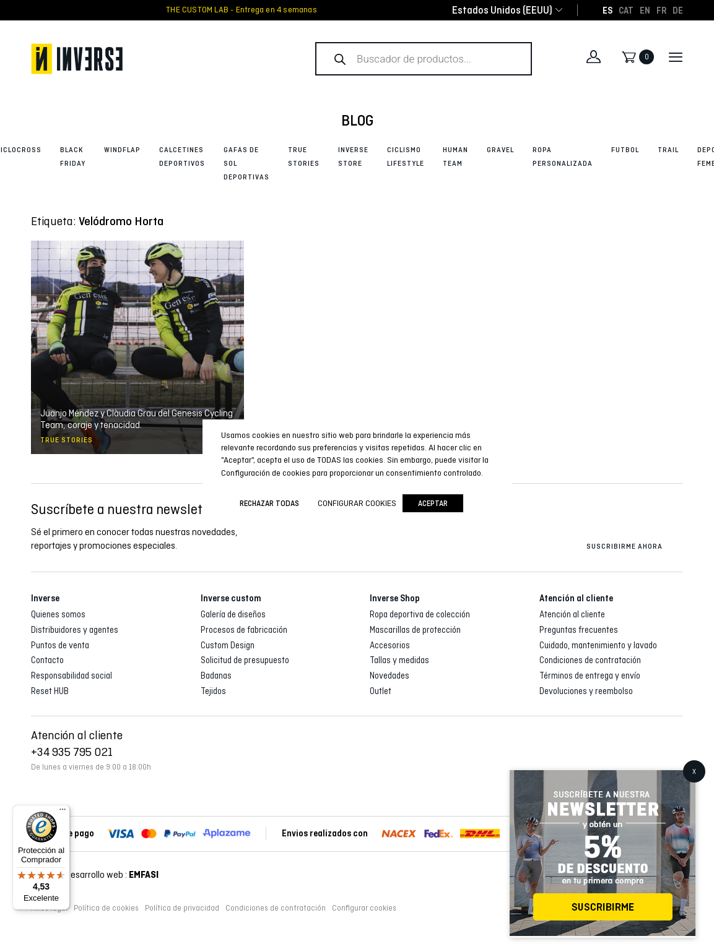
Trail (668, 149)
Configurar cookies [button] (364, 908)
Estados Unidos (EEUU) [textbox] (502, 10)
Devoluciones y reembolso (586, 691)
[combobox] (502, 10)
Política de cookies (106, 908)
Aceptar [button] (433, 503)
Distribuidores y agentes (74, 630)
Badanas (216, 675)
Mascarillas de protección (415, 630)
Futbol (625, 149)
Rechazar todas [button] (269, 503)
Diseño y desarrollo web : (95, 874)
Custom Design (228, 645)
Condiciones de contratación (590, 660)
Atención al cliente (572, 614)
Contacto (47, 660)
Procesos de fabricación (244, 630)
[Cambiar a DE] (678, 10)
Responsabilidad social (71, 675)
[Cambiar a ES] (607, 10)
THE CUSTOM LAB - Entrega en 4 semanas (241, 10)
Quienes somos (58, 614)
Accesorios (390, 645)
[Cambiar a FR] (661, 10)
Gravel (500, 149)
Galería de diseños (233, 614)
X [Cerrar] (694, 771)
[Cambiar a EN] (645, 10)
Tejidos (213, 691)
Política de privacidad (182, 908)
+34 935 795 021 (72, 751)
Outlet (380, 691)
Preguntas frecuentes (578, 630)
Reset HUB (50, 691)
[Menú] (62, 812)
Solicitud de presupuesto (245, 660)
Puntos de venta (60, 645)
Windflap (122, 149)
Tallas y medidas (399, 660)
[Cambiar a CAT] (626, 10)
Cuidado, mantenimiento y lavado (598, 645)
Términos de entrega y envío (589, 675)
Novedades (389, 675)
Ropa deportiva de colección (420, 614)
